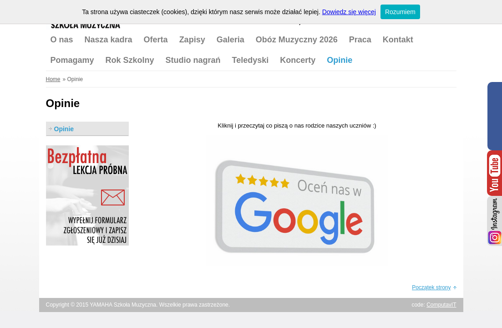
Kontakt (398, 39)
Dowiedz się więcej (349, 11)
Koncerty (297, 60)
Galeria (230, 39)
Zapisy (192, 39)
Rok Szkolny (130, 60)
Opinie (339, 60)
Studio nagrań (193, 60)
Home (53, 79)
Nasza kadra (108, 39)
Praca (360, 39)
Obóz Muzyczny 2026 (297, 39)
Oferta (156, 39)
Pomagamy (72, 60)
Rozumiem (400, 11)
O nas (62, 39)
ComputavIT (441, 305)
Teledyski (250, 60)
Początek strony (431, 287)
